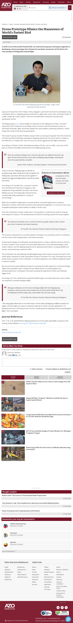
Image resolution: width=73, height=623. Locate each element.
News (11, 24)
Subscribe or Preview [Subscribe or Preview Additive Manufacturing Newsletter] (16, 526)
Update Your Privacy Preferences (16, 620)
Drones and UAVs (41, 24)
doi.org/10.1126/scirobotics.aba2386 (33, 323)
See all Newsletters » (9, 551)
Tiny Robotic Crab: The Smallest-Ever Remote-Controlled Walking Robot (30, 503)
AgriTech (13, 542)
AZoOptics (8, 574)
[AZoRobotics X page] (20, 9)
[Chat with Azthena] (68, 619)
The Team (47, 589)
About (34, 567)
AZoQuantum (21, 569)
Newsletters (60, 574)
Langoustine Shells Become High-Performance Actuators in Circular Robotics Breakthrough (48, 415)
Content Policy (60, 591)
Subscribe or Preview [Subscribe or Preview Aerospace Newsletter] (16, 535)
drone (17, 124)
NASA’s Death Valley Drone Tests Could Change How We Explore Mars (48, 382)
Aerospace (13, 533)
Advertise (59, 579)
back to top (63, 602)
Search (58, 572)
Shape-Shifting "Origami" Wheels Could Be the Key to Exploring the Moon (47, 399)
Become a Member (62, 569)
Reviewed (67, 37)
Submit (67, 372)
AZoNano (7, 569)
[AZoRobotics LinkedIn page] (15, 9)
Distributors (48, 579)
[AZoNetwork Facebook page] (17, 9)
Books (34, 582)
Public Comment (37, 369)
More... (69, 2)
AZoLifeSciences (22, 577)
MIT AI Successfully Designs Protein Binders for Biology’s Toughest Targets (48, 432)
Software (47, 569)
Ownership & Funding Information (60, 595)
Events (46, 574)
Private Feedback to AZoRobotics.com (58, 369)
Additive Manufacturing (18, 524)
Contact (58, 577)
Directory (35, 579)
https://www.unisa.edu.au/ (11, 332)
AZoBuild (7, 577)
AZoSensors (21, 567)
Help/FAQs (47, 584)
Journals (34, 584)
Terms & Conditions (59, 583)
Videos (46, 567)
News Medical (21, 574)
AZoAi (19, 572)
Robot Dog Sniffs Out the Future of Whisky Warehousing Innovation (48, 448)
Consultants (48, 582)
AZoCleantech (9, 572)
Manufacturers (49, 577)
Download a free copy (56, 193)
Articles (34, 572)
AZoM (6, 567)
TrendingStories (12, 377)
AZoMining (8, 579)
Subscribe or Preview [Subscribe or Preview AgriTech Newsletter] (16, 544)
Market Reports (49, 572)
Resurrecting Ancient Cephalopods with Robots (21, 511)
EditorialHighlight (36, 377)
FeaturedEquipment (60, 377)
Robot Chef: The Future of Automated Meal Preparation (24, 495)
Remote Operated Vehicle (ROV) (24, 24)
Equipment (35, 574)
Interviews (35, 577)
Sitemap (46, 587)
